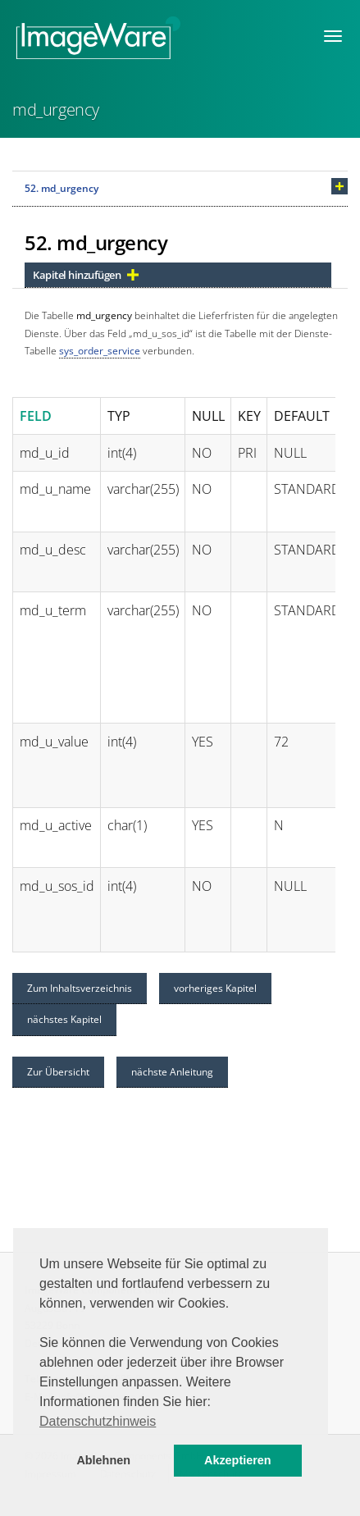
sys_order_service (99, 351)
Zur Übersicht (58, 1072)
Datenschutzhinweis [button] (97, 1421)
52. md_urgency (61, 188)
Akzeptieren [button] (237, 1460)
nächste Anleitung (172, 1072)
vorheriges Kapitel (215, 988)
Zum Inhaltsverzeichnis (79, 988)
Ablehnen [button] (103, 1460)
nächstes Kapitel (64, 1019)
